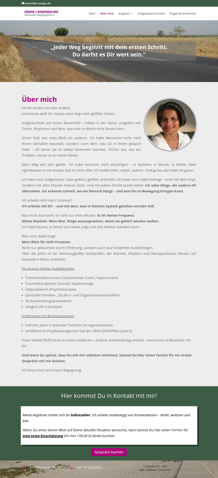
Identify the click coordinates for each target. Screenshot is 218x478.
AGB (142, 469)
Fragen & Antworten (183, 13)
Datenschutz (165, 469)
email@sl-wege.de (43, 467)
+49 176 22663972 (89, 467)
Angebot (123, 13)
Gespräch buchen (109, 452)
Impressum (151, 469)
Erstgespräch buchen (151, 13)
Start (92, 13)
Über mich (107, 13)
